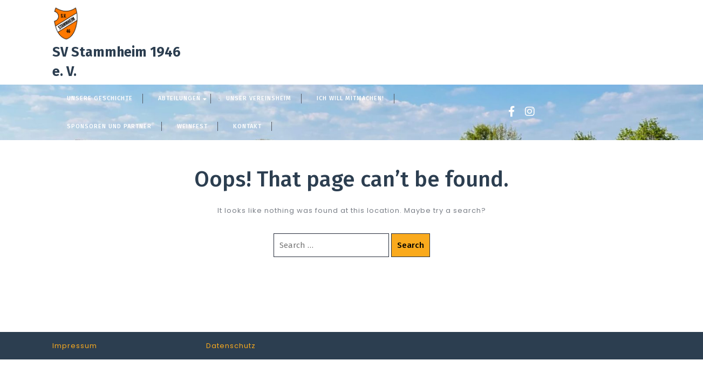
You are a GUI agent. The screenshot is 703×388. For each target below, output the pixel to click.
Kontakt (247, 126)
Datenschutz (231, 346)
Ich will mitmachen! (350, 98)
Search (410, 245)
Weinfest (192, 126)
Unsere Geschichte (100, 98)
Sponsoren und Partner (109, 126)
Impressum (74, 346)
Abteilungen (179, 98)
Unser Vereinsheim (258, 98)
